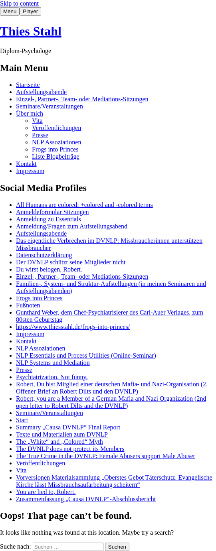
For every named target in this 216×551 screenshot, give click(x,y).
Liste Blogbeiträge (55, 156)
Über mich (29, 113)
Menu (9, 11)
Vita (37, 120)
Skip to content (19, 3)
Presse (40, 135)
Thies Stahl (30, 31)
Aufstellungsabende (41, 92)
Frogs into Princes (55, 149)
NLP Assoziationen (56, 142)
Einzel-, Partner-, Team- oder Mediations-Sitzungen (82, 99)
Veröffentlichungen (56, 127)
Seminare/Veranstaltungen (49, 106)
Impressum (30, 170)
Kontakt (26, 163)
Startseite (28, 84)
